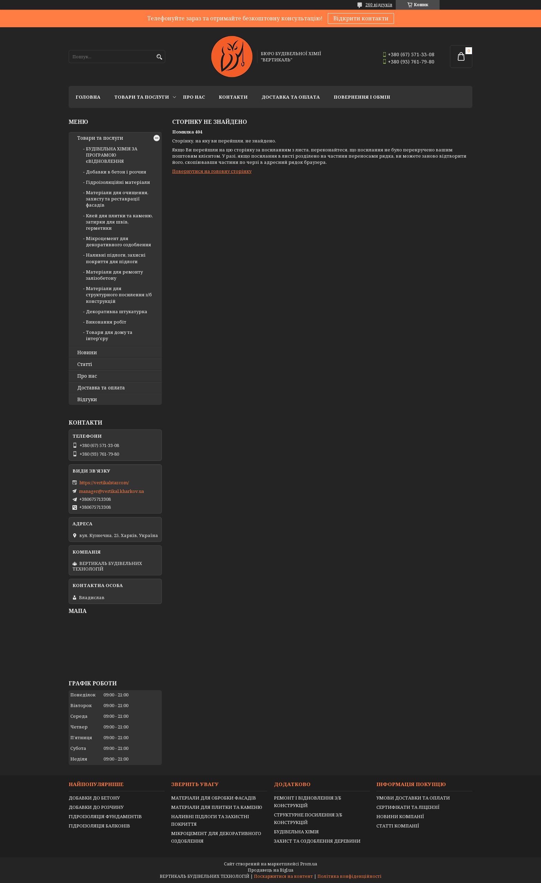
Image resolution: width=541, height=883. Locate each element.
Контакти (233, 97)
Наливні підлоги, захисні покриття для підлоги (116, 258)
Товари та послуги (141, 97)
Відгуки (87, 399)
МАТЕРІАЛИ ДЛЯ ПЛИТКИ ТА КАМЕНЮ (216, 807)
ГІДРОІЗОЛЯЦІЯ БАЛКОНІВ (99, 826)
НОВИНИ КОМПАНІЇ (400, 816)
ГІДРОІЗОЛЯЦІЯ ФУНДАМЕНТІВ (105, 816)
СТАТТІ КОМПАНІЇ (397, 826)
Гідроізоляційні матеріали (118, 182)
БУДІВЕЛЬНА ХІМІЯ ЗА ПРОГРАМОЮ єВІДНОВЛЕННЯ (111, 155)
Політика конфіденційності (349, 876)
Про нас (194, 97)
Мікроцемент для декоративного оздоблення (118, 241)
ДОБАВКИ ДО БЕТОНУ (94, 798)
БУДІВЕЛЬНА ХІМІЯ (296, 832)
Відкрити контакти (360, 18)
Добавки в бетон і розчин (116, 172)
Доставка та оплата (291, 97)
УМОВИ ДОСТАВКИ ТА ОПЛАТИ (413, 798)
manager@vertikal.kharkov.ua (111, 491)
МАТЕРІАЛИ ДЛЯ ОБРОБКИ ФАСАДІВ (213, 798)
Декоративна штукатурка (116, 311)
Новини (87, 352)
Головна (88, 97)
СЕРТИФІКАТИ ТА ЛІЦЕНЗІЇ (408, 807)
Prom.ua (308, 864)
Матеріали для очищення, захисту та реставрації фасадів (117, 198)
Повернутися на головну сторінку (212, 171)
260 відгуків (378, 5)
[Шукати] (159, 57)
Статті (84, 364)
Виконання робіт (106, 322)
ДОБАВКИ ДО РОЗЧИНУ (96, 807)
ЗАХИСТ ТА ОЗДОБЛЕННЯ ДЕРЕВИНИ (317, 841)
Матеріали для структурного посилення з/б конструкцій (119, 294)
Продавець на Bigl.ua (270, 870)
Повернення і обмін (362, 97)
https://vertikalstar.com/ (104, 482)
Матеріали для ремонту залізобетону (114, 275)
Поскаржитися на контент (283, 876)
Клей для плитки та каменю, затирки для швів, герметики (119, 221)
